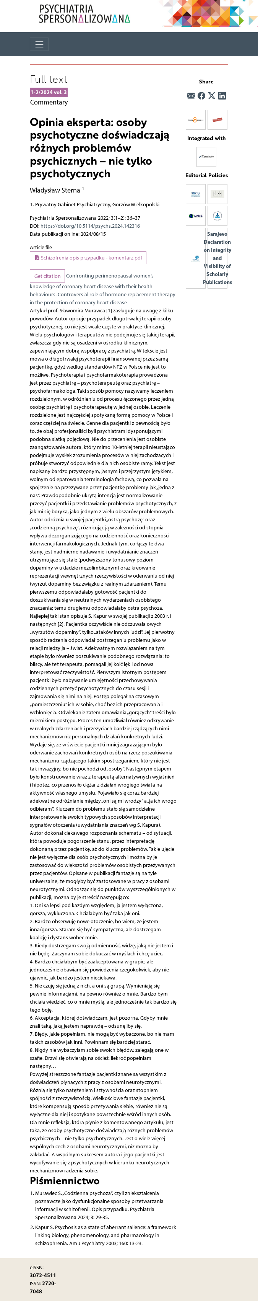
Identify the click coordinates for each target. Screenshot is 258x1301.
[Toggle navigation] (39, 44)
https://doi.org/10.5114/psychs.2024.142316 (90, 226)
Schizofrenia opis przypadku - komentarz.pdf (88, 258)
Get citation (47, 276)
